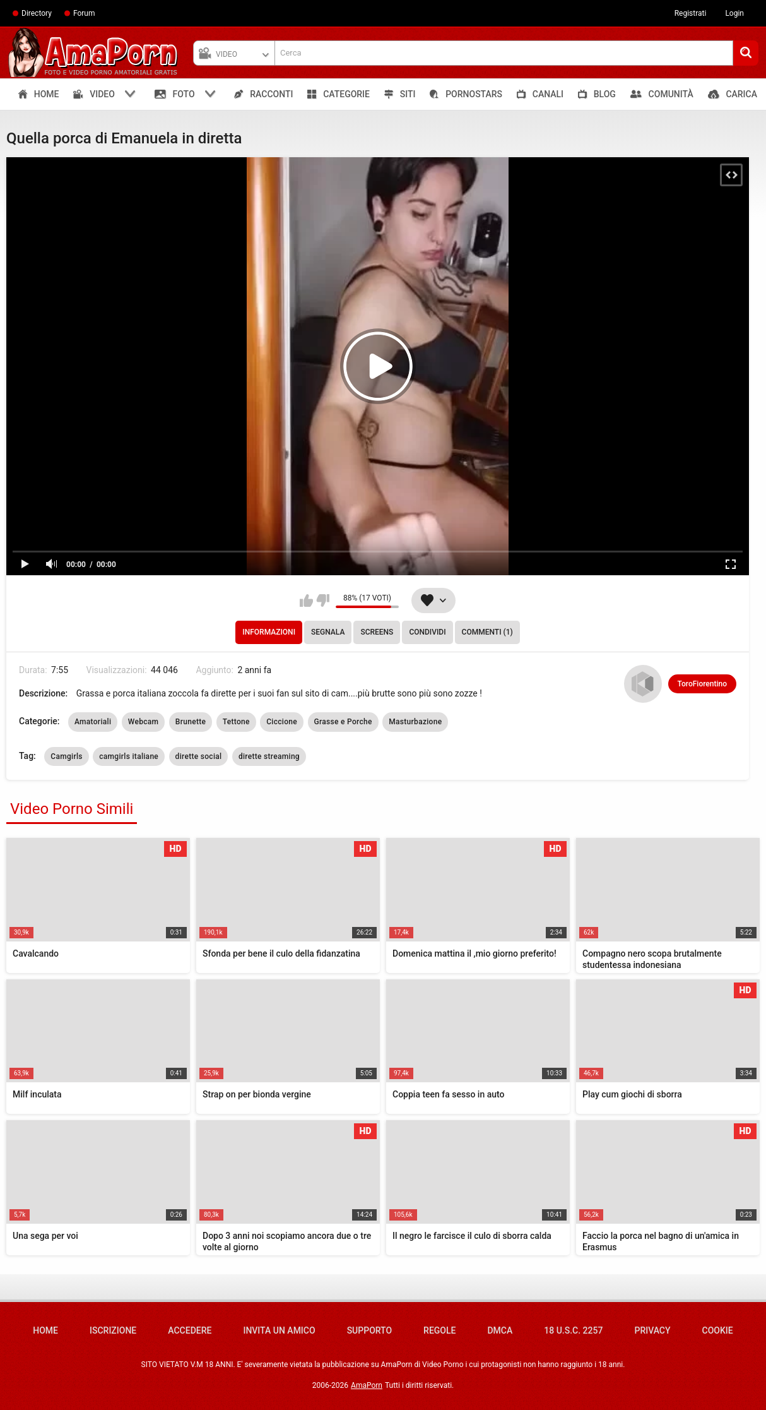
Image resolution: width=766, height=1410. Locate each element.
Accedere (189, 1330)
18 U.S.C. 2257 (573, 1330)
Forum (84, 13)
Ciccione (281, 721)
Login (734, 13)
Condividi (427, 632)
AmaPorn (366, 1385)
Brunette (190, 721)
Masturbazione (415, 721)
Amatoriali (92, 721)
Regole (439, 1330)
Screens (376, 632)
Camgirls (66, 756)
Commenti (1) (487, 632)
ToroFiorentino (702, 683)
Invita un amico (279, 1330)
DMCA (499, 1330)
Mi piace (306, 600)
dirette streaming (269, 756)
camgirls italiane (128, 756)
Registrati (691, 13)
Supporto (369, 1330)
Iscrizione (113, 1330)
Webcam (143, 721)
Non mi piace (322, 600)
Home (45, 1330)
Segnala (328, 632)
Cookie (717, 1330)
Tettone (236, 721)
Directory (36, 13)
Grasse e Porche (343, 721)
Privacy (652, 1330)
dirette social (198, 756)
